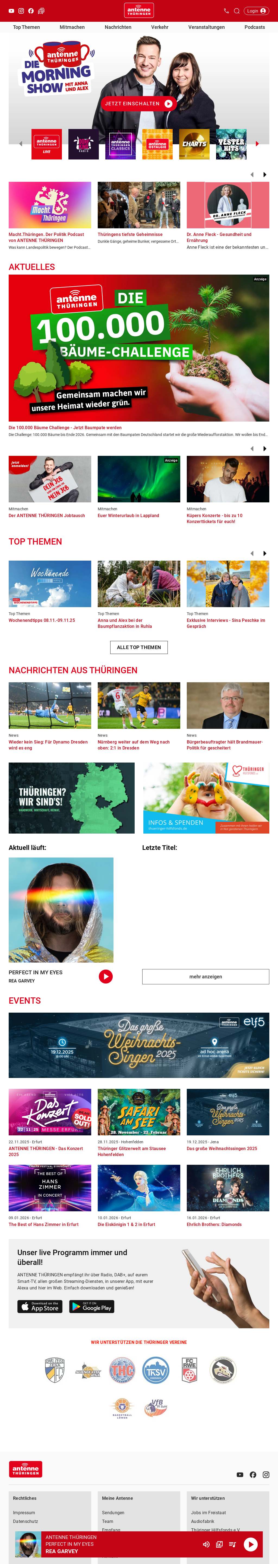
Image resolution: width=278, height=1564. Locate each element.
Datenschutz (25, 1521)
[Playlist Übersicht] (232, 1544)
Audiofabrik (202, 1521)
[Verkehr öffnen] (41, 11)
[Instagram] (266, 1474)
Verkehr (159, 27)
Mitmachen (72, 27)
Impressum (24, 1512)
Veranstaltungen (206, 27)
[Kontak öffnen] (226, 11)
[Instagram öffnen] (21, 11)
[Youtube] (240, 1474)
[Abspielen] (250, 1544)
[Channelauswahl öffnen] (236, 11)
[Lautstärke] (206, 1544)
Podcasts (255, 27)
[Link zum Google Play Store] (91, 1307)
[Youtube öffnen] (11, 11)
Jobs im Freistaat (208, 1512)
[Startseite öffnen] (139, 11)
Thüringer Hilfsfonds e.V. (216, 1530)
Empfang (111, 1530)
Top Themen (26, 27)
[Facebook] (253, 1474)
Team (107, 1521)
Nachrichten (118, 27)
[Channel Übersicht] (219, 1544)
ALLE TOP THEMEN (139, 647)
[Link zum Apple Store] (40, 1307)
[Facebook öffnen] (31, 11)
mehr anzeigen (205, 976)
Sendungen (113, 1512)
